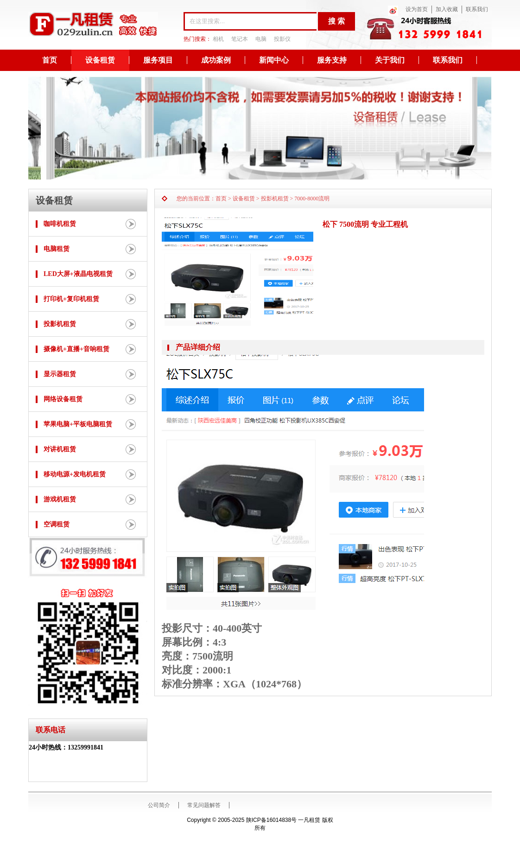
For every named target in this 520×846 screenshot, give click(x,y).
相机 (218, 39)
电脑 (260, 39)
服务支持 (332, 60)
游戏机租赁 (60, 499)
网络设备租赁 (63, 399)
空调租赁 (57, 524)
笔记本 (239, 39)
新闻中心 (274, 60)
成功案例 (216, 60)
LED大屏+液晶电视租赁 (78, 273)
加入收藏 (447, 9)
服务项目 (158, 60)
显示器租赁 (60, 374)
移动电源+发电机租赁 (75, 474)
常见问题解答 (204, 805)
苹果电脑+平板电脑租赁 (78, 424)
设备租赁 (100, 60)
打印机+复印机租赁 (71, 298)
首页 (49, 60)
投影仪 (282, 39)
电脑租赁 (57, 248)
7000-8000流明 (312, 198)
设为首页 (417, 9)
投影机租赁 (60, 323)
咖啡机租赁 (60, 223)
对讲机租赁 (60, 449)
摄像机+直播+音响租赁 (76, 349)
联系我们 (477, 9)
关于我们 (390, 60)
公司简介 (159, 805)
